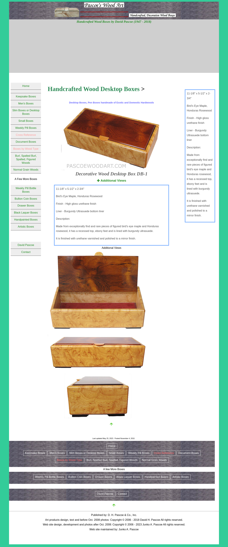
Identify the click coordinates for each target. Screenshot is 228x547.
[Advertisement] (114, 49)
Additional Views (111, 180)
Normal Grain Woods (25, 169)
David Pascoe (26, 245)
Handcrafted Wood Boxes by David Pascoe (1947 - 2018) (114, 21)
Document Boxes (26, 141)
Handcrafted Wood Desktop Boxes (94, 89)
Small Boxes (25, 120)
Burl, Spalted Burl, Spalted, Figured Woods (26, 159)
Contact (25, 252)
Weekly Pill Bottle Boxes (49, 476)
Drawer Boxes (25, 205)
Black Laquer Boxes (26, 212)
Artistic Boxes (26, 226)
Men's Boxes (25, 103)
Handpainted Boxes (26, 219)
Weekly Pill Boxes (25, 127)
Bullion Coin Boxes (26, 198)
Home (25, 86)
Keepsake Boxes (26, 96)
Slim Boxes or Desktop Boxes (87, 453)
